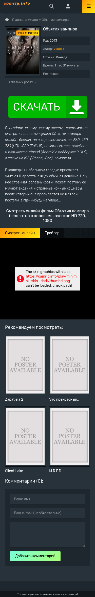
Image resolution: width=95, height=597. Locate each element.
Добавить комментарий (35, 556)
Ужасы (58, 49)
